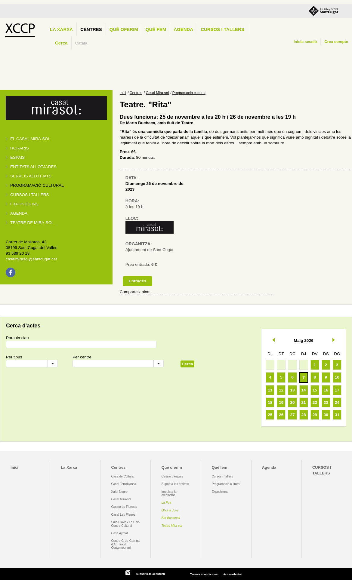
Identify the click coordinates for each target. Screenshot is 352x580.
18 (270, 402)
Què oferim (124, 29)
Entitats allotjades (33, 166)
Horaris (19, 148)
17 (337, 390)
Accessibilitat (232, 574)
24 (337, 402)
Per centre (82, 357)
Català (81, 43)
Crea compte (336, 41)
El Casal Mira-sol (30, 139)
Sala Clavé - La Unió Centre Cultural (125, 523)
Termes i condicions (204, 574)
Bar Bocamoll (171, 518)
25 (270, 415)
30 (326, 415)
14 (303, 390)
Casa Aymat (119, 533)
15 (315, 390)
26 (281, 415)
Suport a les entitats (175, 484)
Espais (17, 157)
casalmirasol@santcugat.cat (31, 259)
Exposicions (24, 204)
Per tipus (14, 357)
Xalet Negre (119, 491)
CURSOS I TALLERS (222, 29)
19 (281, 402)
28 (303, 415)
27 (292, 415)
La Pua (166, 502)
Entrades (137, 281)
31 (337, 415)
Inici (123, 93)
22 (315, 402)
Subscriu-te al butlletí (150, 573)
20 (292, 402)
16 (326, 390)
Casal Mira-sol (157, 93)
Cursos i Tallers (222, 476)
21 (303, 402)
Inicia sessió (305, 41)
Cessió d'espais (172, 476)
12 (281, 390)
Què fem (156, 29)
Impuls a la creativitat (169, 493)
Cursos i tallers (29, 194)
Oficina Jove (170, 510)
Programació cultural (37, 185)
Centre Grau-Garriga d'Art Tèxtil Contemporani (125, 544)
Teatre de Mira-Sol (32, 222)
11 (270, 390)
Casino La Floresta (124, 506)
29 (315, 415)
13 (292, 390)
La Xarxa (61, 29)
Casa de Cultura (122, 476)
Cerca (61, 42)
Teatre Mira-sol (172, 525)
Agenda (183, 29)
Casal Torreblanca (123, 484)
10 (337, 377)
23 (326, 402)
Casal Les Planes (123, 514)
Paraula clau (17, 338)
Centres (91, 29)
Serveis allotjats (30, 176)
